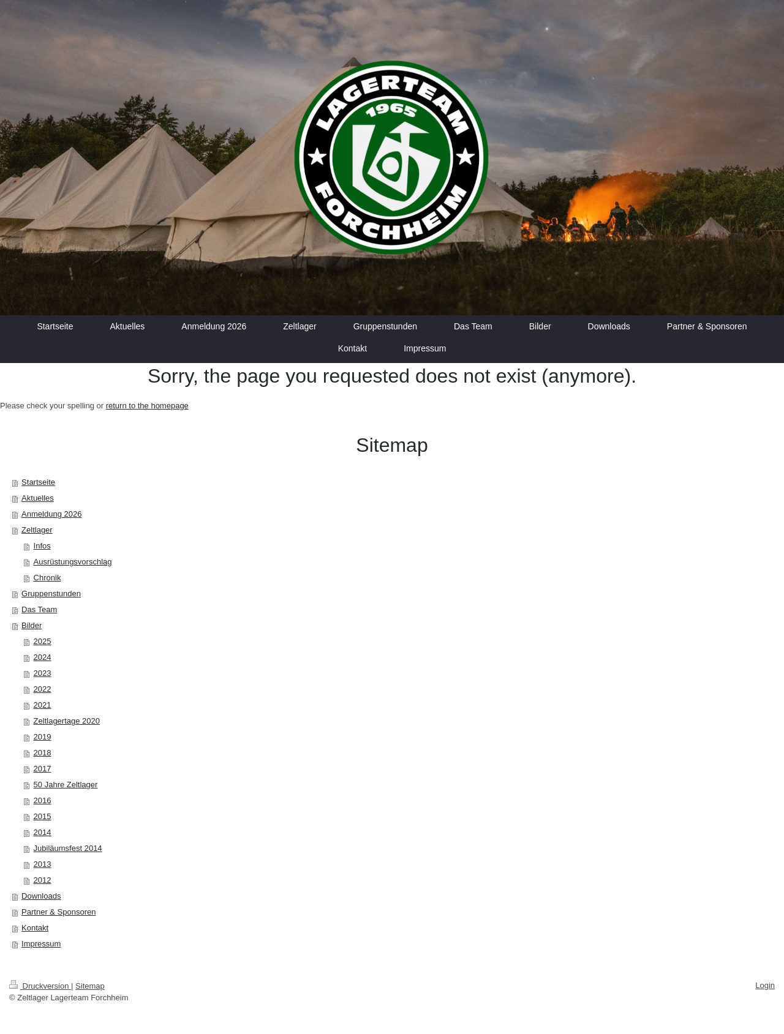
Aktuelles (37, 498)
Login (765, 985)
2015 (42, 816)
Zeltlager (37, 529)
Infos (42, 545)
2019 (42, 736)
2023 (42, 673)
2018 (42, 752)
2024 (42, 657)
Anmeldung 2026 (51, 514)
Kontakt (34, 927)
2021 (42, 705)
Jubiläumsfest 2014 (68, 848)
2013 (42, 864)
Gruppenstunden (51, 593)
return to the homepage (147, 405)
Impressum (41, 943)
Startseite (38, 482)
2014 (42, 832)
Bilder (31, 625)
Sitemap (90, 986)
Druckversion (40, 986)
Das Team (39, 609)
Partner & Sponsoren (58, 911)
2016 (42, 800)
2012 (42, 880)
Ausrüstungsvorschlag (73, 561)
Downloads (41, 896)
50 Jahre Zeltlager (66, 784)
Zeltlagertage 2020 (67, 720)
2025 (42, 641)
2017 (42, 768)
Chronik (47, 577)
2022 (42, 689)
